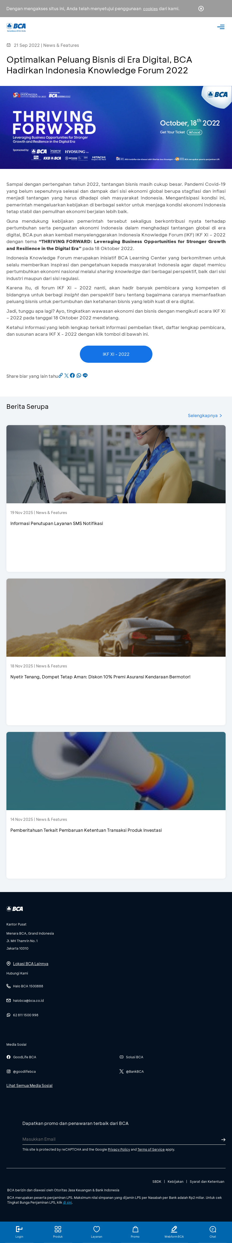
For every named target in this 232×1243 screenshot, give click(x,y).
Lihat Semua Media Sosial (29, 1085)
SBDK (156, 1181)
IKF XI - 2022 (116, 354)
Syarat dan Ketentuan (207, 1181)
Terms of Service (151, 1149)
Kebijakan (175, 1181)
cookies (150, 8)
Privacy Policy (119, 1149)
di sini (67, 1202)
